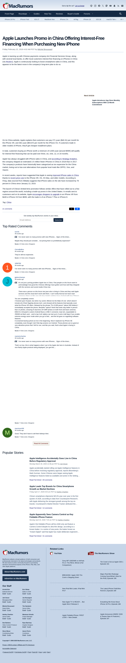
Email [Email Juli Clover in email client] (4, 601)
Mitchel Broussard (45, 49)
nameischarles (20, 336)
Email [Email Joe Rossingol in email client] (24, 601)
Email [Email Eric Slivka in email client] (24, 593)
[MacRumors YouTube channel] (110, 6)
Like (26, 244)
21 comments (7, 209)
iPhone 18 (87, 19)
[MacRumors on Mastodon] (106, 6)
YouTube (58, 553)
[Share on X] (71, 209)
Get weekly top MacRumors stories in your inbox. (41, 216)
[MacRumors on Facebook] (99, 6)
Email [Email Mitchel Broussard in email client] (4, 610)
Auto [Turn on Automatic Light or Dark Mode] (40, 652)
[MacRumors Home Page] (17, 6)
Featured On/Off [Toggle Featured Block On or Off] (8, 652)
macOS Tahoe (111, 19)
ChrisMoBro (19, 249)
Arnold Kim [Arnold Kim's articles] (6, 589)
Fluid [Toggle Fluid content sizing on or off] (29, 652)
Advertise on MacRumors (15, 578)
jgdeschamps (20, 277)
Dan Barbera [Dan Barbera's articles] (6, 622)
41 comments (47, 536)
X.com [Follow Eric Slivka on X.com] (29, 593)
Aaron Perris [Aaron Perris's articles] (27, 630)
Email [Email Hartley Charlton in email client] (4, 618)
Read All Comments (41, 443)
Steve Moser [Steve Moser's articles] (6, 630)
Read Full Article (35, 480)
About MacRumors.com (14, 571)
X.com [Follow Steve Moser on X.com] (9, 634)
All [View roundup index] (122, 19)
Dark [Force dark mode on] (48, 652)
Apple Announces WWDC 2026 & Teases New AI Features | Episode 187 (111, 616)
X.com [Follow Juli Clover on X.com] (9, 601)
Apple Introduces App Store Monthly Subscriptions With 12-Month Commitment (106, 102)
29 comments (47, 480)
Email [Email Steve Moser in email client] (4, 634)
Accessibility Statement (9, 648)
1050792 (18, 263)
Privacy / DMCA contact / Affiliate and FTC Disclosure (18, 645)
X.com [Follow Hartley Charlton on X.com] (9, 618)
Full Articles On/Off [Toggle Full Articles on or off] (20, 652)
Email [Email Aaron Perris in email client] (24, 634)
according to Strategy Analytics (64, 159)
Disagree (31, 244)
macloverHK (19, 428)
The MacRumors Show (104, 553)
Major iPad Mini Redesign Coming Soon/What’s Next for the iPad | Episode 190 (110, 576)
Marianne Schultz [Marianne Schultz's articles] (28, 614)
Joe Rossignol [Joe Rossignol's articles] (27, 597)
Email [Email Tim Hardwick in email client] (24, 610)
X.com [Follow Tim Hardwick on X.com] (29, 610)
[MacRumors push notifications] (114, 6)
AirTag (76, 19)
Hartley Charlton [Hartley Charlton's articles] (7, 614)
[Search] (121, 14)
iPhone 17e (64, 19)
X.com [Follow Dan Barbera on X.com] (9, 626)
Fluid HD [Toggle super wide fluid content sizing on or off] (34, 652)
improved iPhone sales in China (66, 175)
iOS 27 (36, 19)
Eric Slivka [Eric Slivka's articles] (26, 589)
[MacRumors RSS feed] (118, 6)
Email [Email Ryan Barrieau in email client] (24, 626)
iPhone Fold (24, 19)
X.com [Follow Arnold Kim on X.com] (9, 593)
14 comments (47, 508)
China (9, 202)
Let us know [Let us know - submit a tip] (79, 6)
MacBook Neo (50, 19)
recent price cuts (17, 178)
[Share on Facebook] (77, 209)
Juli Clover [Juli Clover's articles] (5, 597)
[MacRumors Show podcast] (91, 6)
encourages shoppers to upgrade (45, 194)
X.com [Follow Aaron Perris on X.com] (29, 634)
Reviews (59, 14)
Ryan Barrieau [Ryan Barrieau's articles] (27, 622)
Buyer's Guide (73, 14)
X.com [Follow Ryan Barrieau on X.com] (29, 626)
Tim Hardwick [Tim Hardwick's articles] (27, 605)
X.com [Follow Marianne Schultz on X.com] (29, 618)
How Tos (47, 14)
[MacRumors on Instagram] (95, 6)
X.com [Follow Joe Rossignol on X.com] (29, 601)
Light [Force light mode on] (44, 652)
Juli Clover (64, 464)
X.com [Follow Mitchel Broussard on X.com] (9, 610)
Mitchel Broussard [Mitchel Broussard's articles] (8, 605)
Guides (37, 14)
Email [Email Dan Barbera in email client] (4, 626)
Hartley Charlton (62, 492)
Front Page (9, 14)
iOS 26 (98, 19)
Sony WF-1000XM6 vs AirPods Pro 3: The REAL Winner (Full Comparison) (73, 562)
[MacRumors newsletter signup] (122, 6)
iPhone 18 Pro (10, 19)
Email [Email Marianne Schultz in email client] (24, 618)
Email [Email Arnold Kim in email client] (4, 593)
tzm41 (17, 232)
